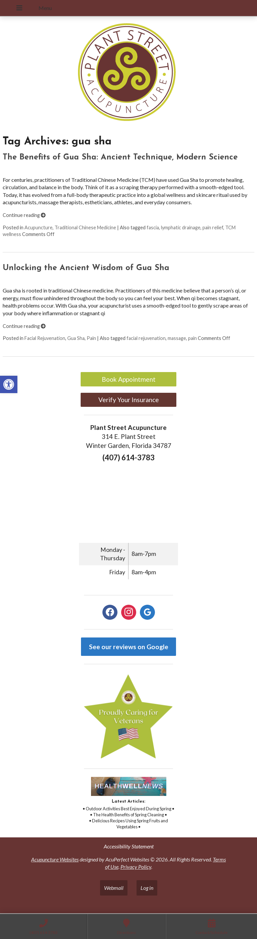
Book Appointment (129, 379)
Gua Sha (76, 338)
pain (192, 338)
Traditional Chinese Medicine (85, 227)
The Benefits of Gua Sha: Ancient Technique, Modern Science (120, 157)
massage (177, 338)
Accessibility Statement (129, 846)
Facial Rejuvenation (44, 338)
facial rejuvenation (146, 338)
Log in (147, 888)
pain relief (212, 227)
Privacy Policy (135, 866)
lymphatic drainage (180, 227)
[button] (8, 384)
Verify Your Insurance (128, 399)
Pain (91, 338)
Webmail (113, 888)
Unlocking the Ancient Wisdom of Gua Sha (86, 268)
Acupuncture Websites (55, 859)
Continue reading (24, 215)
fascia (153, 227)
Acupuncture (38, 227)
